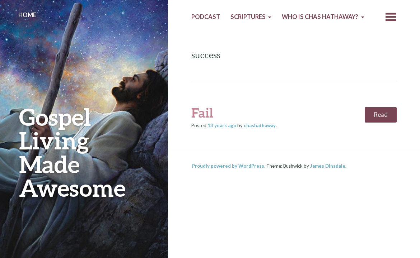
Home (27, 15)
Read (381, 114)
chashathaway (260, 125)
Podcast (205, 16)
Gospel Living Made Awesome (72, 152)
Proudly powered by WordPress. (228, 166)
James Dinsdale (327, 166)
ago (221, 125)
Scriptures (248, 16)
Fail (202, 112)
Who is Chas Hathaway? (320, 16)
